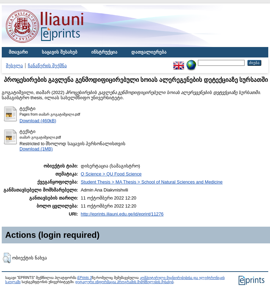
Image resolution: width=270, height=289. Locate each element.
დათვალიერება (149, 52)
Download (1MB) (36, 148)
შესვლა (14, 65)
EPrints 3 (84, 278)
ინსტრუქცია (104, 52)
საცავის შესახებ (59, 52)
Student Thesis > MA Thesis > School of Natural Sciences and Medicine (152, 182)
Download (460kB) (38, 120)
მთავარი (18, 52)
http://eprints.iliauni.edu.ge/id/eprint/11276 (122, 214)
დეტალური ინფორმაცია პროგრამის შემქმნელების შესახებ (124, 282)
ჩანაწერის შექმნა (47, 65)
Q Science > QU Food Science (111, 174)
